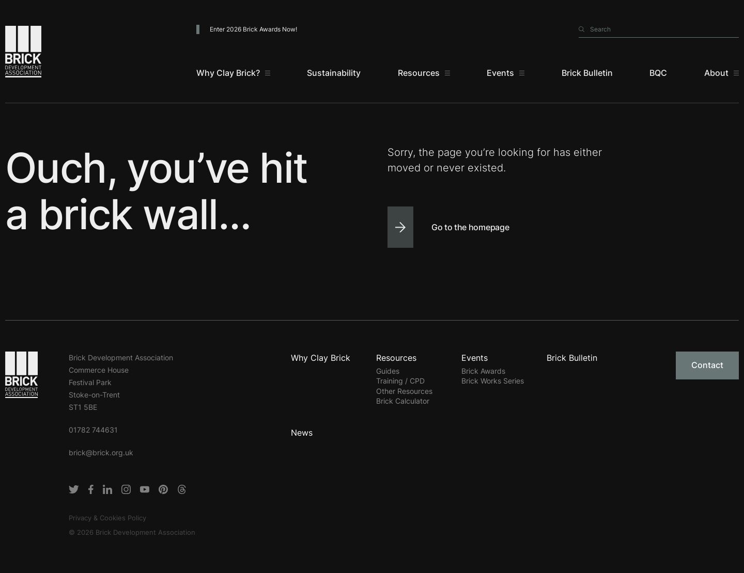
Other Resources (404, 391)
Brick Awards (483, 371)
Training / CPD (400, 380)
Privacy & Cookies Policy (107, 518)
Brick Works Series (492, 380)
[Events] (505, 73)
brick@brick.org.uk (101, 452)
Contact (707, 365)
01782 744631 (93, 429)
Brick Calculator (402, 400)
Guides (387, 371)
